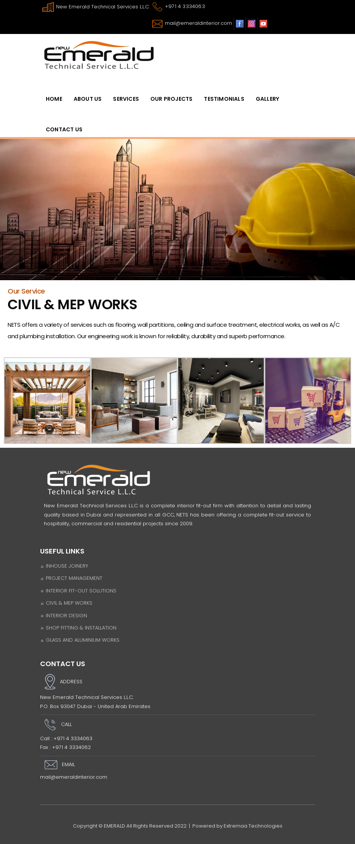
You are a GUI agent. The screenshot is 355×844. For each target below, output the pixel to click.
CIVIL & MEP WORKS (66, 603)
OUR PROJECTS (171, 99)
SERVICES (126, 99)
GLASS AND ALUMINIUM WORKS (79, 640)
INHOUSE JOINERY (64, 566)
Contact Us (64, 129)
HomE (54, 99)
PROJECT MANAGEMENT (71, 578)
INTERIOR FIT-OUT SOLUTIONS (78, 590)
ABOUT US (88, 99)
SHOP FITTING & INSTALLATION (78, 627)
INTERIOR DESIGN (63, 615)
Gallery (267, 99)
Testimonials (224, 99)
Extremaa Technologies (253, 825)
